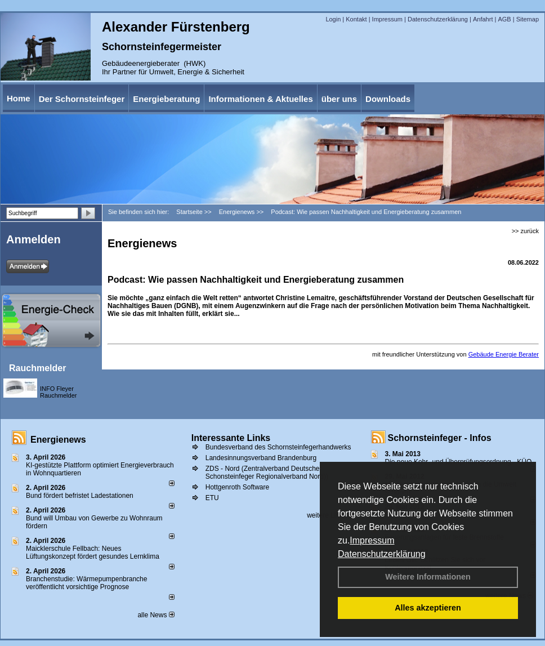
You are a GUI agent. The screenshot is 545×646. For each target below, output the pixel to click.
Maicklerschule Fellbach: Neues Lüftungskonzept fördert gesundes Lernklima (92, 552)
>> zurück (525, 231)
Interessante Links (231, 438)
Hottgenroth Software (237, 487)
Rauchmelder (37, 368)
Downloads (387, 99)
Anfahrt (483, 19)
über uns (339, 99)
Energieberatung (166, 99)
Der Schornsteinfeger (82, 99)
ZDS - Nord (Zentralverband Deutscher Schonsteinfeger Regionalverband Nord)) (267, 472)
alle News (155, 615)
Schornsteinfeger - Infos (440, 438)
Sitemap (527, 19)
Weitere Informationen (428, 576)
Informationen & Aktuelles (260, 99)
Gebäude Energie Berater (503, 354)
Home (18, 98)
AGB (504, 19)
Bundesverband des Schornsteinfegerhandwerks (278, 447)
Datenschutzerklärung (382, 554)
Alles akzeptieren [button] (428, 607)
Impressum (372, 540)
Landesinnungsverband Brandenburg (261, 458)
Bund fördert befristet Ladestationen (79, 496)
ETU (212, 498)
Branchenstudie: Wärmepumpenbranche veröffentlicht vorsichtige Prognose (86, 583)
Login (333, 19)
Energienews (58, 439)
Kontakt (356, 19)
